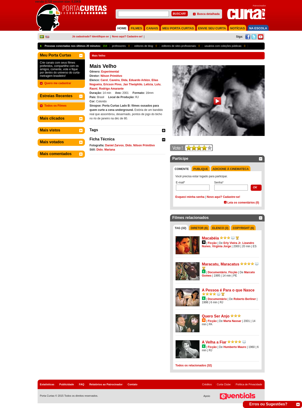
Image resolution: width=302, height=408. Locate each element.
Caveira (114, 80)
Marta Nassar (232, 321)
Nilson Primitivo (111, 76)
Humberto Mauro (234, 347)
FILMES (136, 28)
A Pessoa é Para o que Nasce (228, 290)
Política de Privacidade (249, 384)
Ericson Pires (112, 84)
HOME (122, 28)
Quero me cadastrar (57, 83)
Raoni (93, 88)
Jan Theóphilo (132, 84)
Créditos (207, 384)
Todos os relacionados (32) (193, 365)
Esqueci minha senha (190, 197)
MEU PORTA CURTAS (178, 28)
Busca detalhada (208, 14)
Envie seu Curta (212, 28)
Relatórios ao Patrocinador (106, 384)
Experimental (110, 71)
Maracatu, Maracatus (220, 264)
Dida (124, 80)
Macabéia (210, 238)
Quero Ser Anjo (216, 316)
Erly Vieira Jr (232, 243)
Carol (104, 80)
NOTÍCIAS (237, 28)
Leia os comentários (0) (243, 202)
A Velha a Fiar (214, 342)
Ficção (212, 243)
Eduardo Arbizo (139, 80)
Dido (128, 145)
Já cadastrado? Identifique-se (90, 36)
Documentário (217, 272)
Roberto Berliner (244, 299)
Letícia (148, 84)
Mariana (109, 149)
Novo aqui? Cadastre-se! (127, 36)
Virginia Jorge (221, 246)
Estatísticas (47, 384)
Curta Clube (224, 384)
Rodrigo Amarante (111, 88)
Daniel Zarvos (114, 145)
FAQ (81, 384)
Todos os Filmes (55, 105)
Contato (132, 384)
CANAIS (152, 28)
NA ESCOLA (258, 28)
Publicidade (66, 384)
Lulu (157, 84)
